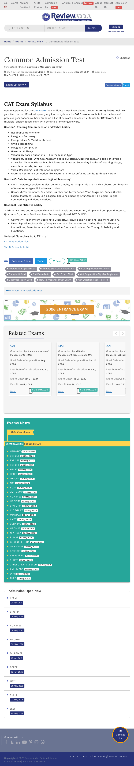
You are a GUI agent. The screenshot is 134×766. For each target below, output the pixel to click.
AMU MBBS (24, 569)
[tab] (14, 444)
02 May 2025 (17, 699)
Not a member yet (116, 31)
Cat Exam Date (41, 274)
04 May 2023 (17, 630)
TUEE (20, 578)
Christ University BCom (31, 564)
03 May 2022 (17, 644)
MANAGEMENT (36, 41)
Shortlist (123, 57)
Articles (66, 2)
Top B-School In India (16, 247)
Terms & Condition (118, 756)
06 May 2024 (17, 616)
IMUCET (22, 478)
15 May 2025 (17, 672)
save (57, 261)
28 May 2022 (17, 686)
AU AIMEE (23, 496)
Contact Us (108, 5)
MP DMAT (23, 514)
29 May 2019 (17, 713)
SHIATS (21, 560)
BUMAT (22, 537)
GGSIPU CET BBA (27, 541)
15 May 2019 (16, 658)
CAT (12, 346)
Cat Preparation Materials (95, 268)
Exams (14, 2)
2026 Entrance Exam (67, 309)
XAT (108, 346)
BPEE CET (23, 551)
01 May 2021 (16, 603)
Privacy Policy (100, 756)
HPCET (21, 469)
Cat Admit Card (17, 274)
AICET (21, 519)
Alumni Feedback (25, 5)
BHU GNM (23, 505)
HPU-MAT (23, 451)
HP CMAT (22, 528)
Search (93, 27)
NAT (20, 483)
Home (7, 41)
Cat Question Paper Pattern (93, 279)
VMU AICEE (23, 492)
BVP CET (22, 455)
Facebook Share (113, 85)
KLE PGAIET (24, 510)
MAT (61, 346)
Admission (121, 5)
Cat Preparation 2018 (20, 279)
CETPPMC (23, 523)
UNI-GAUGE (24, 546)
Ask (6, 4)
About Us (98, 5)
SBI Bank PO (24, 555)
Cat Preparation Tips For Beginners (99, 274)
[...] (28, 28)
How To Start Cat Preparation (58, 268)
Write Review (38, 5)
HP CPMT (23, 501)
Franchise (83, 3)
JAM (20, 573)
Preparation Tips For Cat (22, 268)
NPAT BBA (23, 532)
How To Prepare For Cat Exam (55, 279)
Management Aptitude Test (24, 290)
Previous (116, 333)
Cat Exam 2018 (65, 274)
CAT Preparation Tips (16, 241)
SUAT (21, 487)
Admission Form (51, 5)
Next (122, 333)
